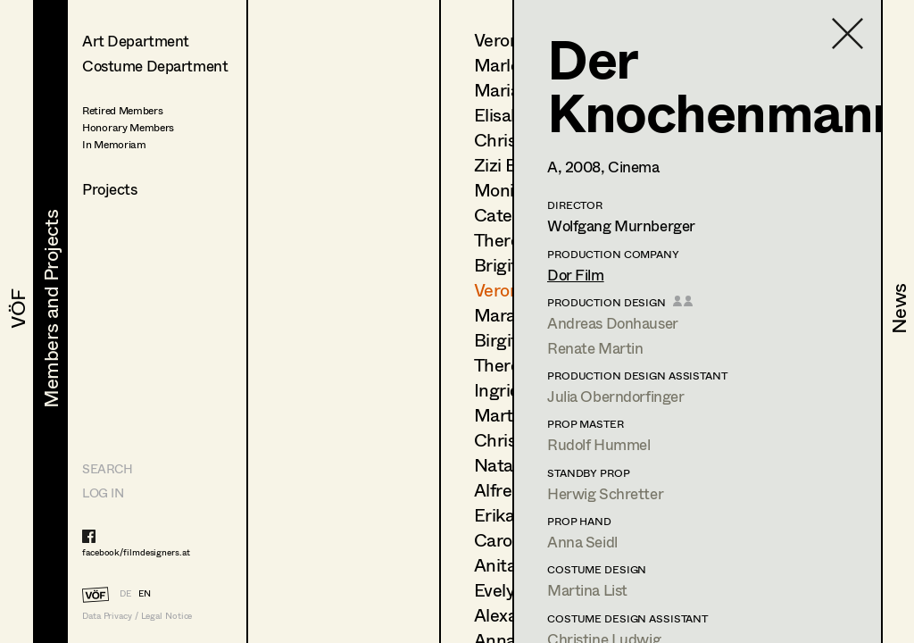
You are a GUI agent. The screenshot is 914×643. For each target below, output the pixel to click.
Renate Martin (595, 348)
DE (125, 593)
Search (107, 468)
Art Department (135, 41)
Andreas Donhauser (612, 323)
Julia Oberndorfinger (616, 396)
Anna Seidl (582, 542)
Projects (109, 189)
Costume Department (155, 66)
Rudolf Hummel (598, 444)
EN (144, 593)
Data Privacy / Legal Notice (137, 616)
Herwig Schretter (605, 493)
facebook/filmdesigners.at (136, 552)
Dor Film (575, 275)
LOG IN (102, 492)
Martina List (587, 590)
